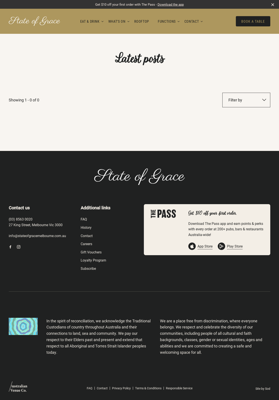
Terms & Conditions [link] (148, 388)
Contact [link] (191, 21)
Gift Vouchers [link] (91, 252)
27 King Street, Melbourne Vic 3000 (36, 224)
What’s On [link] (117, 21)
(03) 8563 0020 (20, 219)
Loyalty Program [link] (93, 260)
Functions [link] (167, 21)
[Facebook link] (10, 247)
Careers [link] (86, 243)
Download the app (171, 4)
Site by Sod (262, 388)
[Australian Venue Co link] (18, 388)
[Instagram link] (18, 247)
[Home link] (34, 21)
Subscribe (88, 268)
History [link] (86, 227)
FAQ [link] (84, 219)
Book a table (253, 21)
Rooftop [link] (141, 21)
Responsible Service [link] (179, 388)
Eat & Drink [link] (90, 21)
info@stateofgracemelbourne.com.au (37, 235)
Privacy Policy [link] (121, 388)
